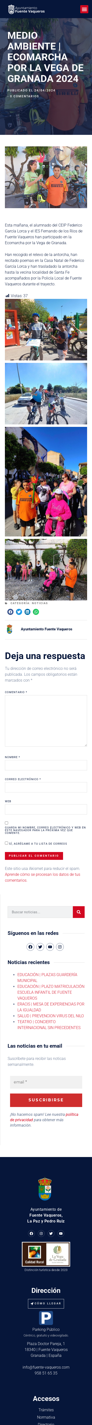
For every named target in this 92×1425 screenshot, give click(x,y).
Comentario (16, 652)
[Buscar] (79, 872)
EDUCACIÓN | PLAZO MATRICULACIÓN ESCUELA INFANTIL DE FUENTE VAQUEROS (50, 952)
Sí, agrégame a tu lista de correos (36, 803)
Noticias (40, 563)
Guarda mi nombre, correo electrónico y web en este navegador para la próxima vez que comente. (45, 791)
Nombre (12, 717)
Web (8, 761)
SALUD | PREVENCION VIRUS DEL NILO (50, 976)
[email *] (46, 1042)
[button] (84, 9)
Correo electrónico (23, 739)
